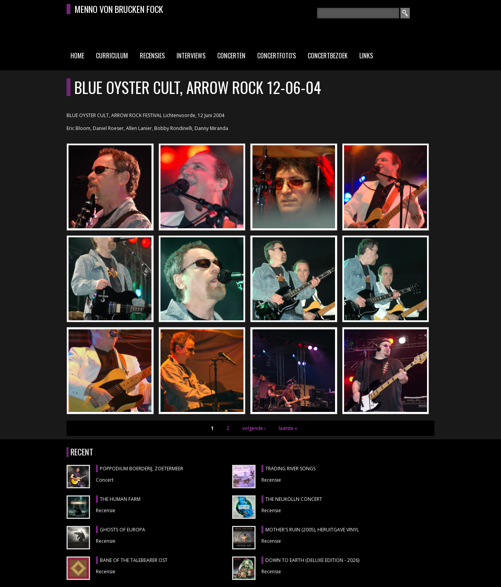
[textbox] (358, 13)
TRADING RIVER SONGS (290, 468)
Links (366, 55)
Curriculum (112, 55)
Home (77, 55)
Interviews (191, 55)
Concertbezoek (328, 55)
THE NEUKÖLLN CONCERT (293, 499)
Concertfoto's (276, 55)
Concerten (231, 55)
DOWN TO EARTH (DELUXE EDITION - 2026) (312, 560)
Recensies (152, 55)
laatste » (288, 428)
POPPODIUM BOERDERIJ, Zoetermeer (141, 468)
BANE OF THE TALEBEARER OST (134, 560)
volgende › (254, 428)
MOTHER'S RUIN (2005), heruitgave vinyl (312, 529)
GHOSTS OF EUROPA (122, 529)
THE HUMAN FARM (120, 499)
